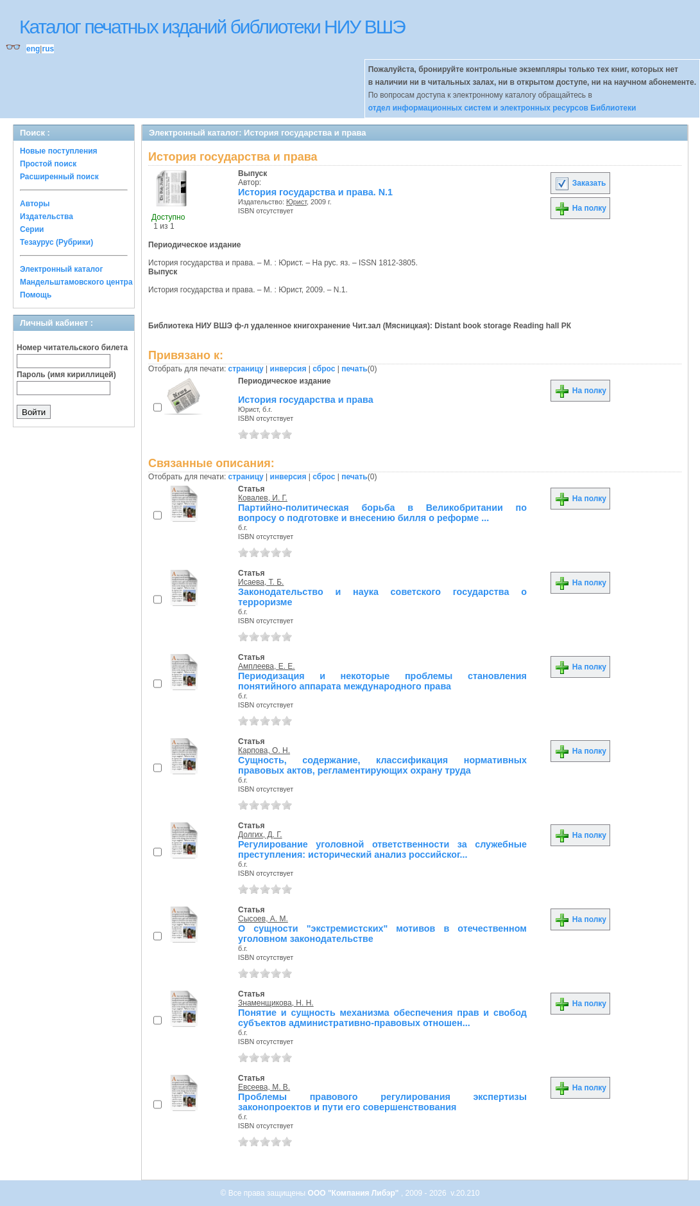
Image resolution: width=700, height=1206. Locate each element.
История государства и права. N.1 (315, 192)
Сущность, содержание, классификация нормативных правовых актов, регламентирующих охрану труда (382, 765)
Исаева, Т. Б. (261, 582)
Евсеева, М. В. (264, 1087)
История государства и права (305, 400)
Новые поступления (59, 150)
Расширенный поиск (59, 176)
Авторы (35, 203)
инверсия (288, 368)
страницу (246, 368)
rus (48, 48)
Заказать (580, 183)
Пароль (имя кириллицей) (66, 374)
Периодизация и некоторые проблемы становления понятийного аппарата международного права (382, 681)
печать (354, 368)
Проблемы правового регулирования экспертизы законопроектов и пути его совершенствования (382, 1102)
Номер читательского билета (72, 347)
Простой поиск (48, 163)
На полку (580, 208)
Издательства (46, 216)
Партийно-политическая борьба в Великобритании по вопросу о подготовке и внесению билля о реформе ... (382, 512)
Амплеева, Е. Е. (266, 666)
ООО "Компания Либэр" (354, 1193)
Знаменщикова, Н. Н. (276, 1002)
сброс (323, 368)
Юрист (296, 202)
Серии (32, 229)
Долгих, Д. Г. (260, 834)
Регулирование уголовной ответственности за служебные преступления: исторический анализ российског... (382, 849)
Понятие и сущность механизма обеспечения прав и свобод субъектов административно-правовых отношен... (382, 1017)
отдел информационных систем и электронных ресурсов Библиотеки (502, 107)
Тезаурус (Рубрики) (56, 242)
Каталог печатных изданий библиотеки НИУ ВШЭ (212, 26)
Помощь (35, 294)
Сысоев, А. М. (263, 918)
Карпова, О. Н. (264, 750)
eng (33, 48)
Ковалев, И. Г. (262, 497)
